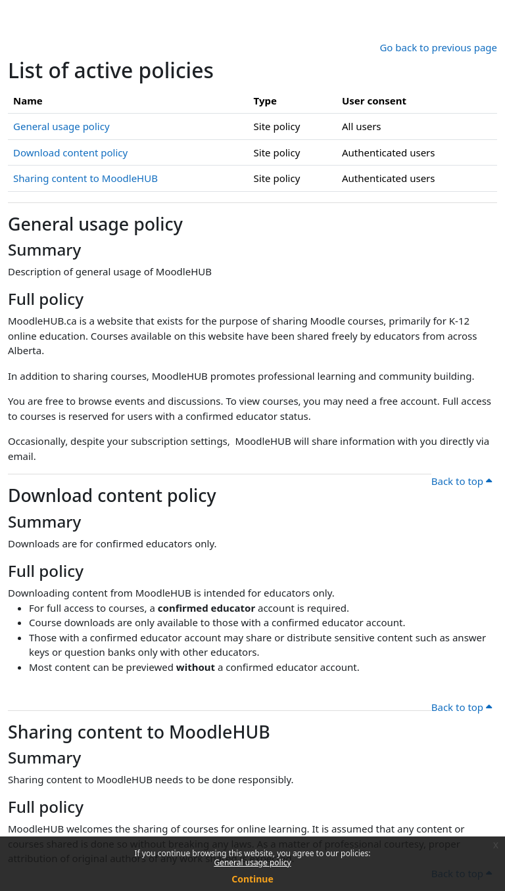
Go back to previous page (438, 47)
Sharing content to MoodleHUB (85, 178)
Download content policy (70, 152)
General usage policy (252, 862)
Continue (252, 879)
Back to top (461, 481)
